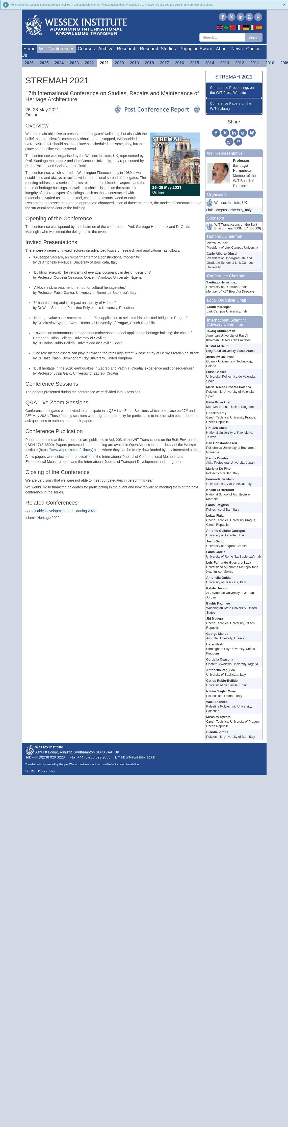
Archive (105, 48)
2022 (89, 63)
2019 (134, 63)
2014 (209, 63)
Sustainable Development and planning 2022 (60, 511)
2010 (269, 63)
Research (126, 48)
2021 (104, 63)
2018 (149, 63)
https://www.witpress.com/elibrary (66, 450)
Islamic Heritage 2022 (42, 518)
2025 (44, 63)
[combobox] (222, 37)
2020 (119, 63)
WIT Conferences (56, 48)
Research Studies (158, 48)
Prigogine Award (195, 48)
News (237, 48)
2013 (224, 63)
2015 (194, 63)
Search (253, 37)
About (222, 48)
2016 (179, 63)
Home (29, 48)
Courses (86, 48)
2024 (59, 63)
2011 (254, 63)
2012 (239, 63)
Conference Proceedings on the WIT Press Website (232, 90)
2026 (29, 63)
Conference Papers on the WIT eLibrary (230, 106)
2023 (74, 63)
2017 (164, 63)
